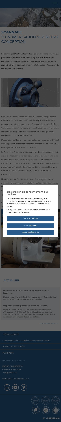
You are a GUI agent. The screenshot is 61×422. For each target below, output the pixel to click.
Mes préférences (30, 232)
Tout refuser (30, 225)
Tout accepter (30, 218)
